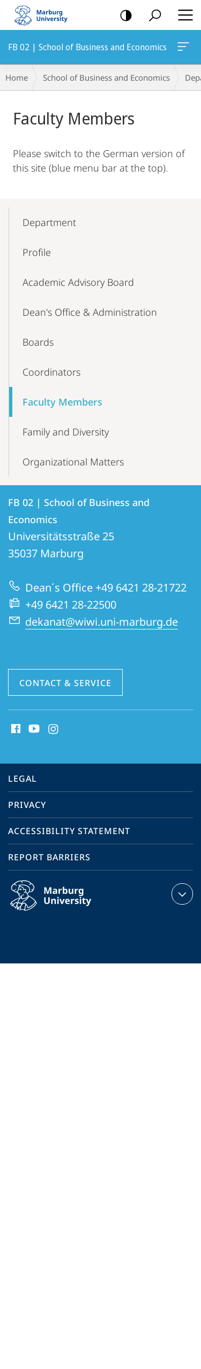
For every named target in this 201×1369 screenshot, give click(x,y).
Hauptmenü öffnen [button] (182, 15)
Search (151, 16)
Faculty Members (62, 401)
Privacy (27, 805)
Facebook (14, 729)
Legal (22, 778)
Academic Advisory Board (78, 282)
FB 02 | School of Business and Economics (182, 48)
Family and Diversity (66, 431)
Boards (38, 342)
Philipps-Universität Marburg (62, 904)
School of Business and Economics (106, 77)
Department (49, 222)
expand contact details (181, 894)
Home (16, 77)
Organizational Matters (73, 461)
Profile (37, 252)
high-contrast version (122, 16)
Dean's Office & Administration (90, 312)
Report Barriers (49, 857)
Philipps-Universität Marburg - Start (45, 15)
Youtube (33, 729)
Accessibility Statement (69, 831)
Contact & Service (65, 683)
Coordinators (51, 371)
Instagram (54, 729)
